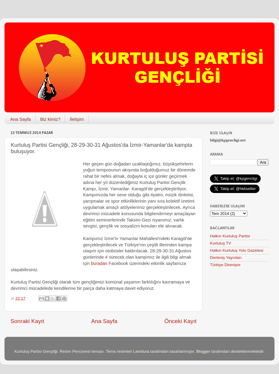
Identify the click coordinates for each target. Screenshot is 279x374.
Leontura (141, 351)
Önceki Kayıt (180, 321)
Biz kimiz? (50, 119)
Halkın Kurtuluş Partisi (230, 236)
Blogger (203, 351)
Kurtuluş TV (220, 243)
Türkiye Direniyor (225, 265)
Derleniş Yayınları (226, 257)
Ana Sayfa (20, 119)
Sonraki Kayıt (27, 321)
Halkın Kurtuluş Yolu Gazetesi (236, 250)
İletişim (77, 119)
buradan (99, 263)
